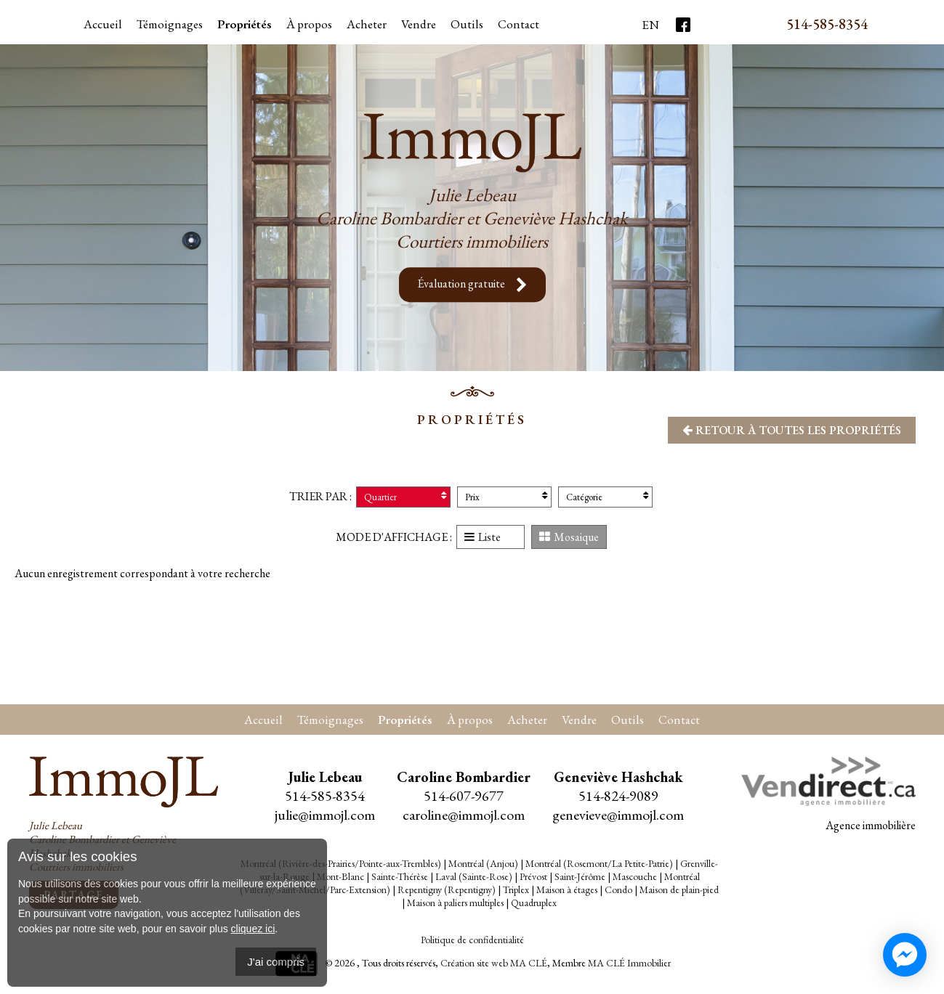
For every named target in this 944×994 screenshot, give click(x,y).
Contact (518, 24)
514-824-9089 (618, 795)
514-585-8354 (827, 24)
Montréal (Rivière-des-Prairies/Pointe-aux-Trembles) (341, 863)
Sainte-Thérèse (399, 876)
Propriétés (244, 24)
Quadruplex (534, 902)
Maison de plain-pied (679, 889)
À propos (309, 24)
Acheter (367, 24)
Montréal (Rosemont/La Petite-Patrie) (599, 863)
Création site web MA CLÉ (493, 962)
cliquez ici (253, 928)
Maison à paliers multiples (455, 902)
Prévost (533, 876)
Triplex (516, 889)
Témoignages (170, 24)
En (650, 25)
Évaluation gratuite (472, 284)
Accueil (103, 24)
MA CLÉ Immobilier (629, 962)
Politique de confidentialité (472, 939)
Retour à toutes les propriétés (791, 430)
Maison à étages (566, 889)
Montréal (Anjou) (483, 863)
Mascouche (635, 876)
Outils (627, 720)
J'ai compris (275, 962)
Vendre (418, 24)
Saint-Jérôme (579, 876)
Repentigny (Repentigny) (447, 889)
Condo (618, 889)
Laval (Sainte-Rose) (473, 876)
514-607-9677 (464, 795)
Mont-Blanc (340, 876)
